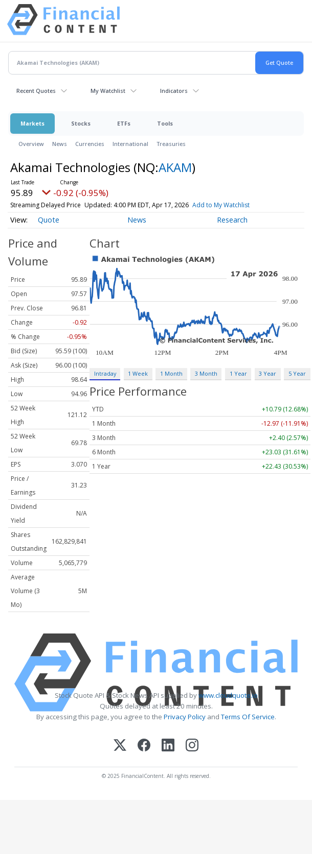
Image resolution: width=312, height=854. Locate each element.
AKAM (175, 167)
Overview (31, 144)
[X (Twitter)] (119, 746)
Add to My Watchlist (221, 205)
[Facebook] (143, 746)
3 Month (206, 373)
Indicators (174, 90)
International (130, 144)
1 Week (138, 373)
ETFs (123, 123)
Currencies (89, 144)
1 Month (171, 373)
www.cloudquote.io (228, 695)
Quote (48, 220)
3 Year (267, 373)
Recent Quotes (36, 90)
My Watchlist (108, 90)
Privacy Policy (185, 716)
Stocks (81, 123)
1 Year (238, 373)
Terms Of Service (248, 716)
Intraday (105, 373)
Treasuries (171, 144)
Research (232, 220)
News (59, 144)
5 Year (297, 373)
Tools (165, 123)
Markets (32, 123)
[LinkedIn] (168, 746)
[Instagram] (192, 746)
